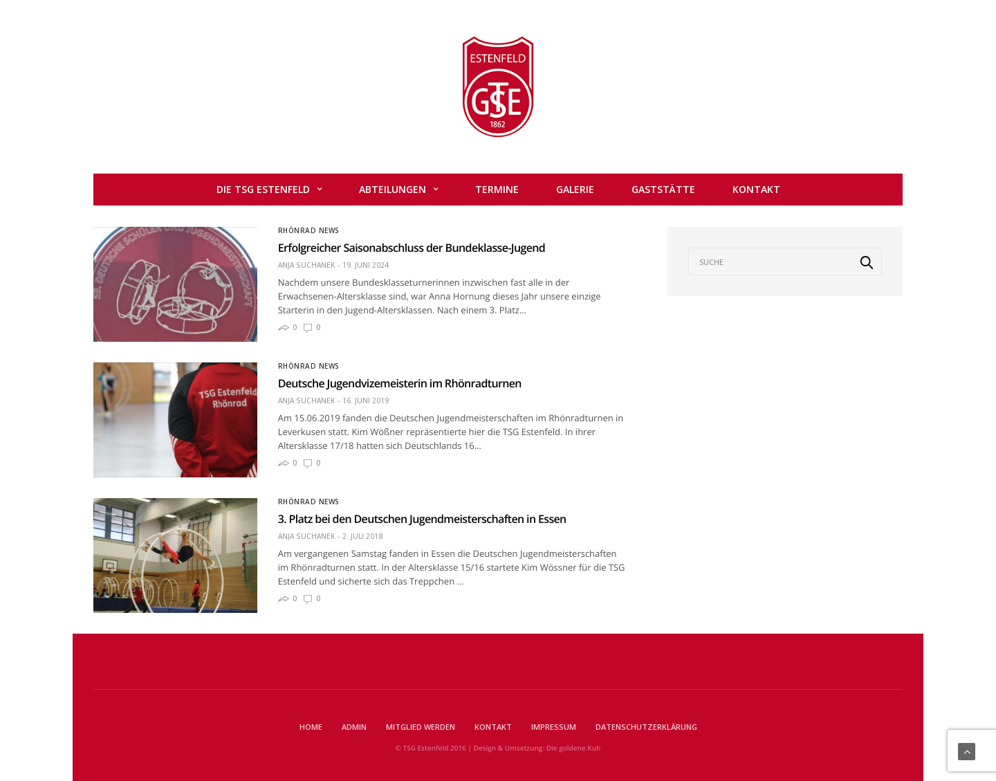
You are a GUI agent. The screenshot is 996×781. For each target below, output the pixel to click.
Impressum (553, 727)
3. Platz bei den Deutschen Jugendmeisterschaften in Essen (422, 518)
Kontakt (756, 189)
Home (310, 727)
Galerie (575, 189)
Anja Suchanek (306, 264)
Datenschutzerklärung (646, 727)
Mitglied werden (420, 727)
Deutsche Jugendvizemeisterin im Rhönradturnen (400, 383)
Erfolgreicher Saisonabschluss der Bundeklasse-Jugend (412, 247)
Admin (354, 727)
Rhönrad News (309, 230)
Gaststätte (663, 189)
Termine (497, 189)
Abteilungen (392, 189)
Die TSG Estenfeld (263, 189)
